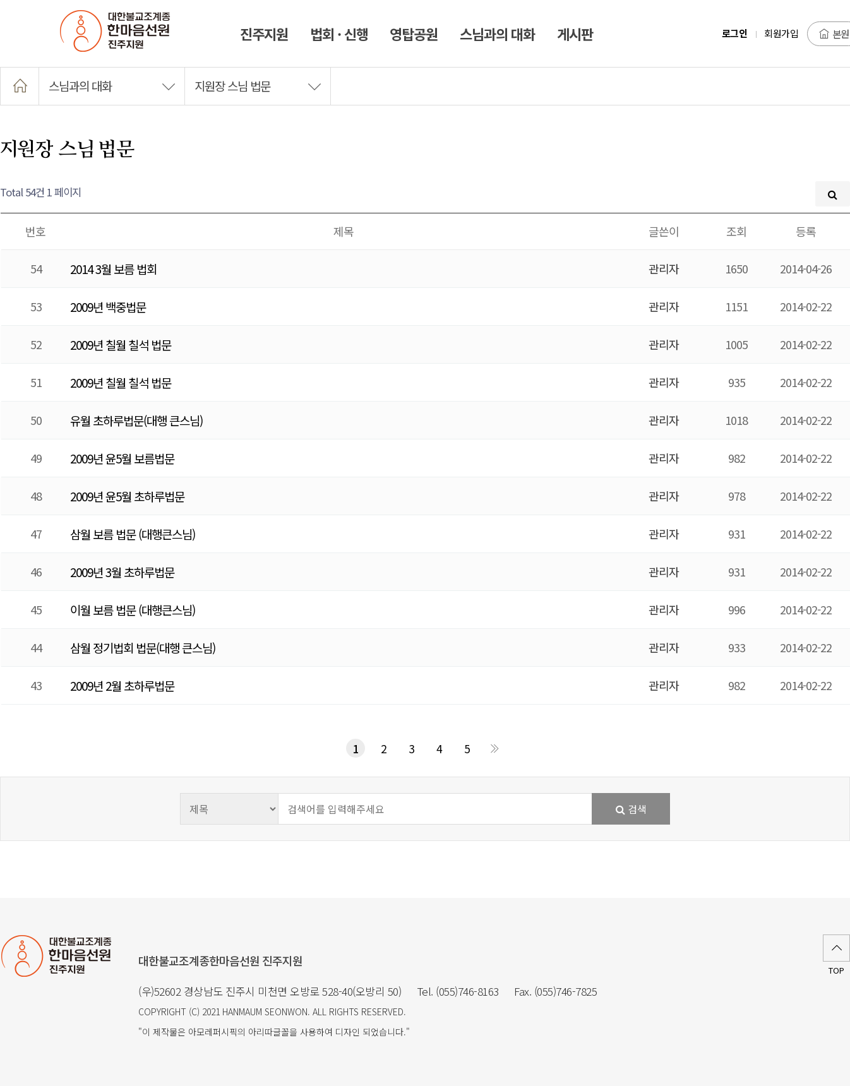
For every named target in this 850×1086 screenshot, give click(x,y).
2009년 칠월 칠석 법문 (120, 344)
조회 (736, 231)
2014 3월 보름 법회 (113, 268)
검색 (631, 808)
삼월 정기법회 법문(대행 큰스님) (142, 647)
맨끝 (494, 748)
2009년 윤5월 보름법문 (122, 458)
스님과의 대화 (112, 85)
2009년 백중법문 (108, 306)
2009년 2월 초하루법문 (122, 685)
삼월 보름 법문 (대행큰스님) (132, 533)
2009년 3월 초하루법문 (122, 571)
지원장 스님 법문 (258, 85)
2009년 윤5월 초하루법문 (127, 495)
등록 (806, 231)
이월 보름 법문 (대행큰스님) (132, 609)
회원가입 (781, 33)
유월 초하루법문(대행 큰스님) (136, 420)
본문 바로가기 (0, 0)
